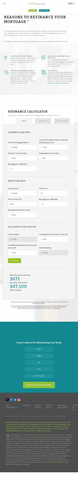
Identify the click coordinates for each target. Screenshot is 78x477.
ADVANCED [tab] (43, 121)
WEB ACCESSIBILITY (12, 406)
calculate (14, 260)
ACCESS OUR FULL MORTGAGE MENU (39, 385)
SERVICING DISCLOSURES (62, 406)
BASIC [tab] (24, 121)
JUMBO (39, 356)
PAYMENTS (32, 10)
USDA (39, 349)
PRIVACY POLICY (49, 406)
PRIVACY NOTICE (38, 406)
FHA (39, 369)
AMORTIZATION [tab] (62, 121)
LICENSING (26, 405)
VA (39, 362)
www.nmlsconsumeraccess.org (33, 437)
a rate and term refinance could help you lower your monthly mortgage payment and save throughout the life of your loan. (23, 61)
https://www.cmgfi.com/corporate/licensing (54, 462)
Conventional (39, 376)
